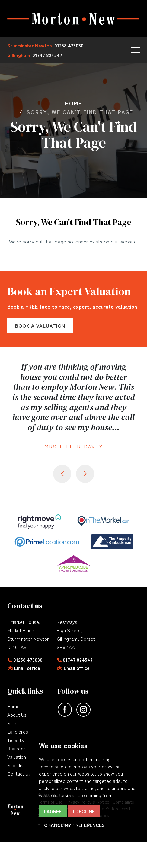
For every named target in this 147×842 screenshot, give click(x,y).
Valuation (16, 756)
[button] (135, 50)
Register (16, 748)
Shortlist (16, 765)
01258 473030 (28, 659)
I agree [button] (53, 811)
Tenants (15, 739)
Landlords (17, 731)
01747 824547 (78, 659)
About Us (17, 714)
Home (13, 706)
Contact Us (19, 773)
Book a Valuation (40, 325)
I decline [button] (84, 811)
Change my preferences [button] (74, 824)
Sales (13, 723)
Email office (27, 667)
